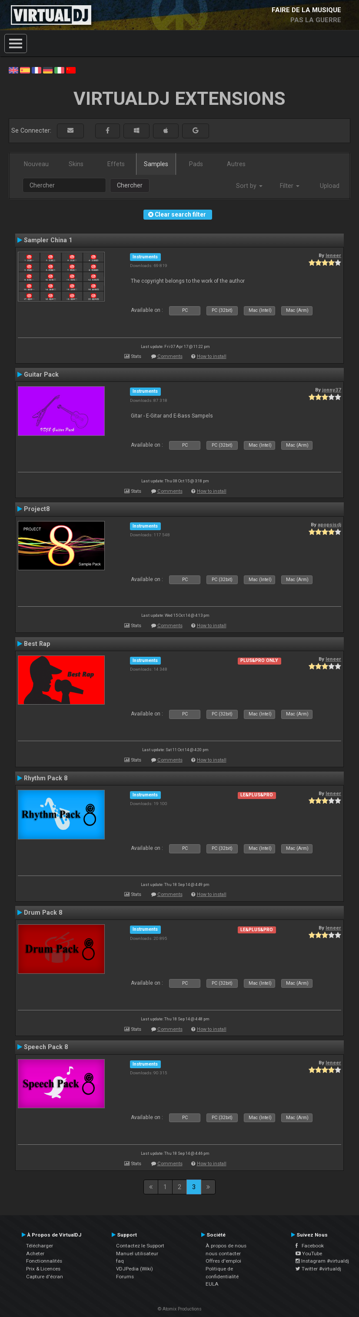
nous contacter (223, 1253)
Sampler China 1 (48, 240)
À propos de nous (226, 1246)
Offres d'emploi (223, 1261)
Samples (156, 163)
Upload (329, 185)
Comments (170, 356)
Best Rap (37, 643)
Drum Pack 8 (43, 912)
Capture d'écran (44, 1277)
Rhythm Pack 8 (45, 778)
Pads (196, 163)
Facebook (310, 1246)
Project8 (37, 508)
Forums (125, 1277)
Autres (236, 163)
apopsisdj (329, 524)
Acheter (35, 1253)
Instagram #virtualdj (322, 1261)
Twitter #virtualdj (318, 1269)
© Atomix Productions (180, 1309)
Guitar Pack (41, 374)
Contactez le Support (140, 1246)
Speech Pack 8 (46, 1046)
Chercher (130, 185)
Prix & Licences (43, 1269)
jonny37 (331, 390)
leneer (333, 255)
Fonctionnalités (44, 1261)
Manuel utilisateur (137, 1253)
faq (120, 1261)
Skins (76, 163)
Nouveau (36, 163)
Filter (289, 185)
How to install (211, 356)
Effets (116, 163)
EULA (212, 1284)
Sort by (249, 185)
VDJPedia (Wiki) (134, 1269)
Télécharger (39, 1246)
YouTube (309, 1253)
